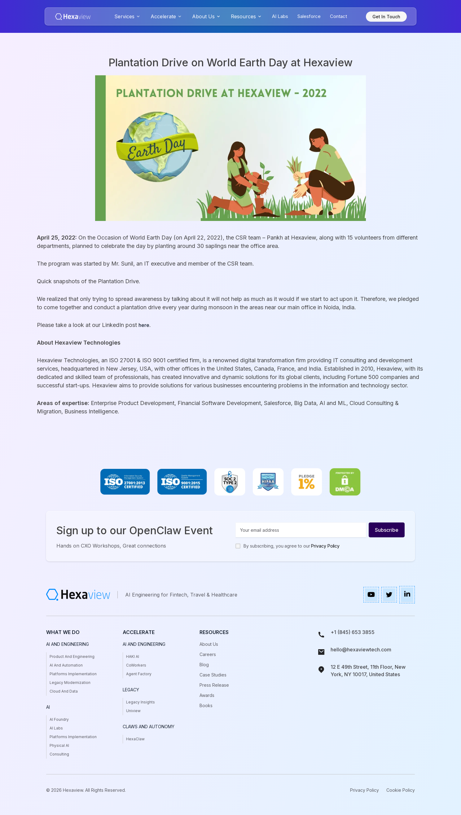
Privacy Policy (325, 545)
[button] (127, 16)
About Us (209, 644)
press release (214, 685)
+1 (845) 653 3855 (353, 632)
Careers (208, 654)
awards (207, 695)
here (143, 325)
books (206, 705)
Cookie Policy (400, 790)
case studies (213, 674)
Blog (204, 664)
